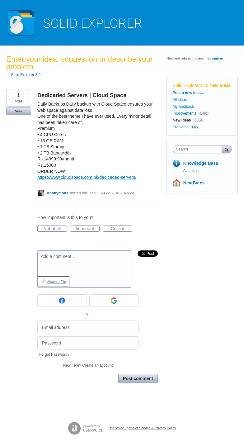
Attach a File (56, 281)
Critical (121, 229)
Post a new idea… (188, 93)
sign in (217, 58)
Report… (131, 193)
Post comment (138, 378)
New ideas (220, 85)
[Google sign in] (114, 300)
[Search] (227, 149)
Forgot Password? (54, 354)
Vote (18, 111)
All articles (191, 171)
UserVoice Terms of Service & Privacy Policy (142, 428)
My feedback (183, 106)
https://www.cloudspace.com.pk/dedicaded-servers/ (86, 177)
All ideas (180, 99)
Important (88, 229)
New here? (88, 365)
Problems (181, 127)
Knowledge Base (200, 163)
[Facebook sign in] (62, 300)
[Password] (87, 343)
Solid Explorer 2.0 (190, 85)
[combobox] (199, 149)
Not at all (55, 229)
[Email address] (87, 327)
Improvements (184, 113)
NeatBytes (193, 182)
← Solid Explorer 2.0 (23, 75)
